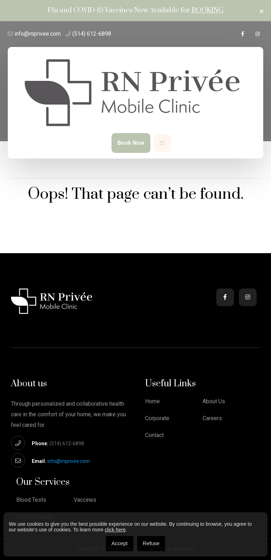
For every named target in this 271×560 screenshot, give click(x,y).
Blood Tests (31, 500)
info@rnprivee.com (37, 33)
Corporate (157, 418)
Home (152, 401)
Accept (120, 543)
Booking (208, 10)
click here (115, 529)
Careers (212, 418)
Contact (154, 435)
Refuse (151, 543)
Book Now (131, 142)
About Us (214, 401)
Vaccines (85, 500)
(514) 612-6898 (91, 33)
